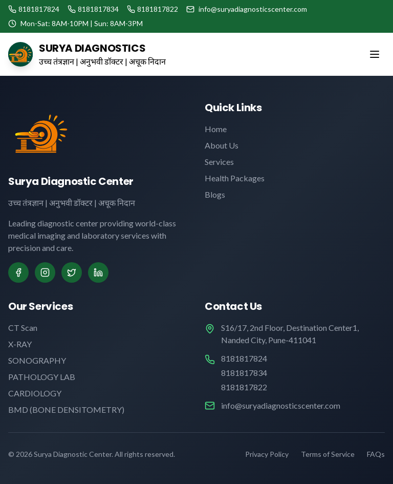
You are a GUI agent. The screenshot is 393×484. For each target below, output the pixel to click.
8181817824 (244, 358)
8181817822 (244, 387)
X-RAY (20, 344)
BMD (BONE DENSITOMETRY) (66, 409)
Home (216, 129)
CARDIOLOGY (34, 393)
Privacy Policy (267, 454)
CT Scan (22, 327)
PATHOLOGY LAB (41, 377)
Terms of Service (328, 454)
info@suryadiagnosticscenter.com (280, 405)
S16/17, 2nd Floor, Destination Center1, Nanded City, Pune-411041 (290, 334)
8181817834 (244, 372)
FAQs (376, 454)
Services (219, 161)
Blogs (215, 194)
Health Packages (235, 178)
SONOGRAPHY (37, 360)
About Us (221, 145)
